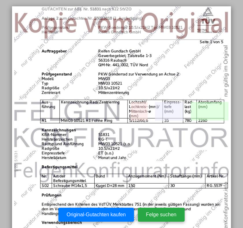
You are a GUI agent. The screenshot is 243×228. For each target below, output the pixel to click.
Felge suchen (161, 214)
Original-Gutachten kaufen (96, 214)
